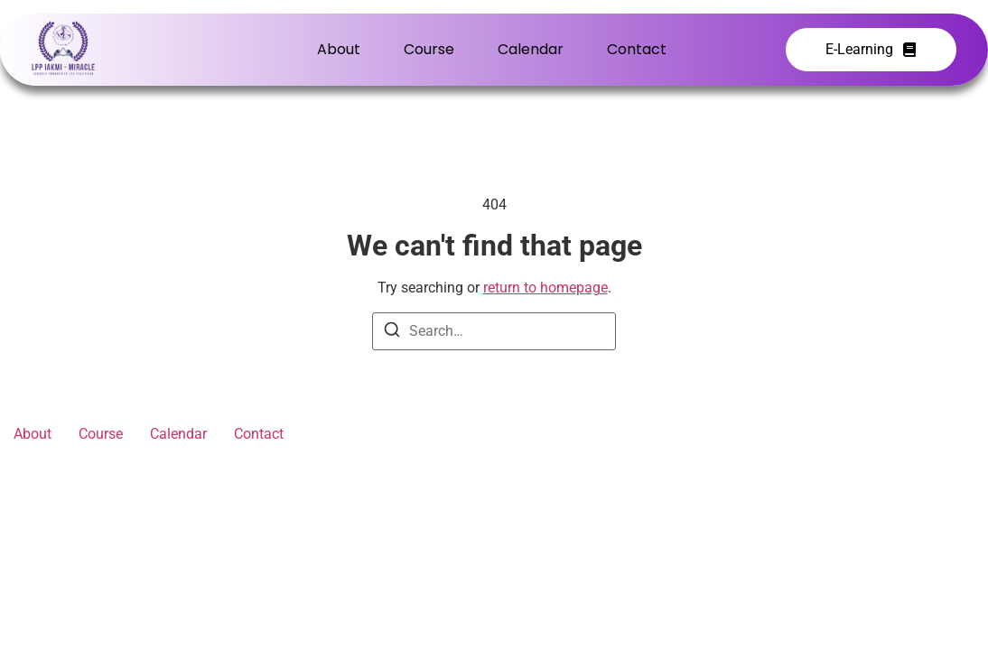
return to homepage (545, 287)
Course (429, 49)
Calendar (531, 49)
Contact (636, 49)
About (338, 49)
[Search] (391, 332)
